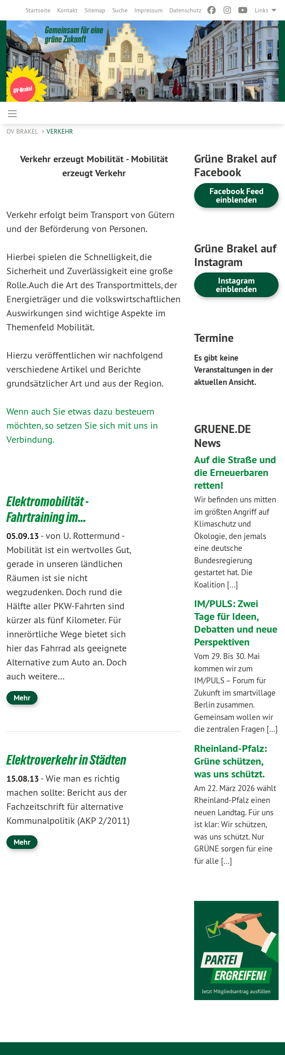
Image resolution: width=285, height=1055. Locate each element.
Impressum (148, 10)
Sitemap (94, 10)
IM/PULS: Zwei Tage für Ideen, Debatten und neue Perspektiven (235, 622)
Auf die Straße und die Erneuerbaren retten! (235, 472)
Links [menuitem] (261, 10)
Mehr (22, 697)
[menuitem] (38, 10)
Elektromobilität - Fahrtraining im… (47, 509)
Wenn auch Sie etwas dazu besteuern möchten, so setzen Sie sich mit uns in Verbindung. (82, 425)
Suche (120, 10)
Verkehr (60, 131)
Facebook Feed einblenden (236, 195)
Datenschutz (185, 10)
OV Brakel (23, 131)
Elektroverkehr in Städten (66, 759)
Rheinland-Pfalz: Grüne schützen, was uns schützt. (230, 761)
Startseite (38, 10)
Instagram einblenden (236, 285)
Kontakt (67, 10)
